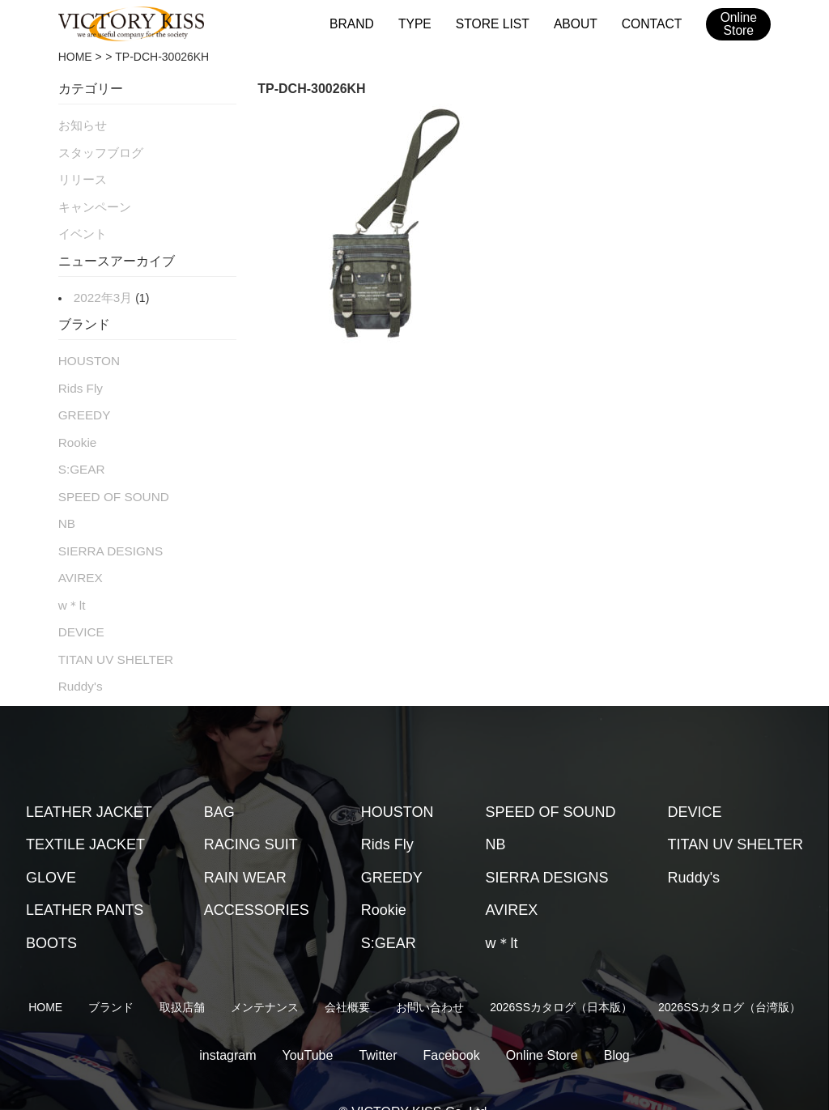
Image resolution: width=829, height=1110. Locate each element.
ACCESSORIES (256, 879)
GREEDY (82, 400)
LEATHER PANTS (84, 879)
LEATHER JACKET (89, 781)
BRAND (361, 23)
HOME (75, 56)
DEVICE (79, 604)
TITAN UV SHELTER (111, 630)
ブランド (111, 976)
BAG (219, 781)
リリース (81, 174)
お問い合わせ (430, 976)
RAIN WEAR (245, 847)
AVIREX (78, 553)
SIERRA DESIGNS (106, 528)
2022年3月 (101, 288)
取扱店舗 (182, 976)
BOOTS (51, 912)
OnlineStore (738, 24)
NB (66, 502)
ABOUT (579, 23)
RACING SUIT (251, 814)
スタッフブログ (98, 149)
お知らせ (81, 123)
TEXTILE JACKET (85, 814)
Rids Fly (79, 375)
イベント (81, 225)
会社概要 (347, 976)
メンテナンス (265, 976)
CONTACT (653, 23)
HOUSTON (86, 349)
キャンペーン (92, 200)
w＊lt (70, 579)
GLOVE (51, 847)
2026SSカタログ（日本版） (561, 976)
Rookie (76, 426)
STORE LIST (498, 23)
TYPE (423, 23)
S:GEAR (79, 451)
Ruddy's (78, 655)
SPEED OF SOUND (108, 477)
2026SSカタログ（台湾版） (729, 976)
